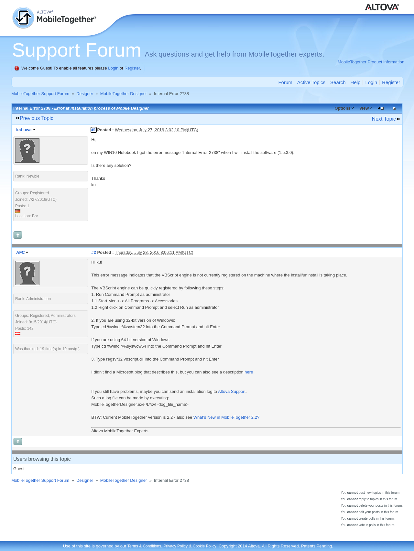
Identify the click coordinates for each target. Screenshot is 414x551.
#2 (93, 252)
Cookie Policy (204, 546)
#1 (93, 129)
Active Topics (311, 82)
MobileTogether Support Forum (40, 93)
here (249, 372)
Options (342, 108)
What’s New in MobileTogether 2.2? (226, 417)
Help (356, 82)
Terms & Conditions (144, 546)
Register (132, 68)
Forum (285, 82)
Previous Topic (36, 118)
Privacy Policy (175, 546)
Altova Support (231, 391)
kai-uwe (24, 129)
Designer (84, 93)
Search (338, 82)
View (364, 108)
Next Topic (384, 119)
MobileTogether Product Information (371, 61)
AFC (20, 252)
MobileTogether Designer (123, 93)
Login (113, 68)
